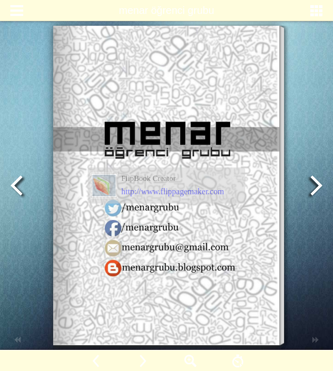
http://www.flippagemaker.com (172, 191)
